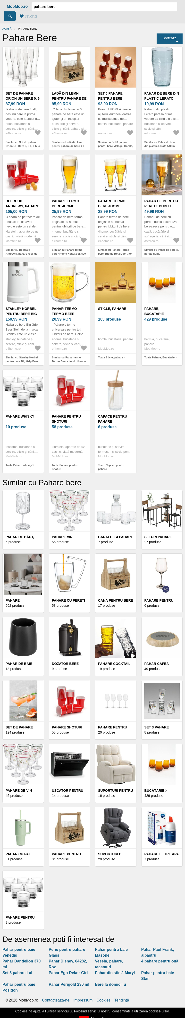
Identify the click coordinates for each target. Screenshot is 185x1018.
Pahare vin (62, 537)
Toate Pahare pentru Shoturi (65, 467)
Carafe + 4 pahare (115, 537)
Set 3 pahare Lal (17, 973)
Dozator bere (65, 664)
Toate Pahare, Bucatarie (159, 357)
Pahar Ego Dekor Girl (68, 973)
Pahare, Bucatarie (154, 311)
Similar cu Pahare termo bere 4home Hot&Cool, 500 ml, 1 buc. (69, 253)
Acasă (6, 28)
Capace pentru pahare (112, 418)
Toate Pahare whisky (19, 465)
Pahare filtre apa (161, 854)
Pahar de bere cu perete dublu (161, 203)
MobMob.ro (17, 6)
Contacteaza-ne (55, 1000)
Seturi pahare (158, 537)
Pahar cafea (156, 664)
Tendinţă (121, 1000)
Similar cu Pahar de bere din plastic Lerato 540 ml (160, 144)
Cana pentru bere (115, 600)
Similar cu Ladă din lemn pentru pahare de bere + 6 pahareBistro (68, 146)
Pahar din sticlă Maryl (115, 973)
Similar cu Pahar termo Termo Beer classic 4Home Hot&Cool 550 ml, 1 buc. (69, 361)
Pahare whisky (20, 416)
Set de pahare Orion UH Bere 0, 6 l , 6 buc (23, 98)
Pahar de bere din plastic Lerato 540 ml (161, 98)
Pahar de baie (19, 664)
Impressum (82, 1000)
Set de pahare (19, 727)
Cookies (103, 1000)
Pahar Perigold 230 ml (69, 984)
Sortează (170, 38)
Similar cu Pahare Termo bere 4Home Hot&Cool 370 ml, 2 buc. (115, 253)
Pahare (13, 600)
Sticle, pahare (112, 309)
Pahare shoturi (67, 727)
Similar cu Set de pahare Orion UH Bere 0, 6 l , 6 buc (23, 144)
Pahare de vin (19, 790)
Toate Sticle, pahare (110, 357)
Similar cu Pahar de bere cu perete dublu (161, 251)
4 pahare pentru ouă (159, 961)
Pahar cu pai (18, 854)
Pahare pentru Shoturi (66, 418)
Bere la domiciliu (110, 984)
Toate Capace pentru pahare (111, 467)
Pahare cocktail (114, 664)
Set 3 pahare (156, 727)
